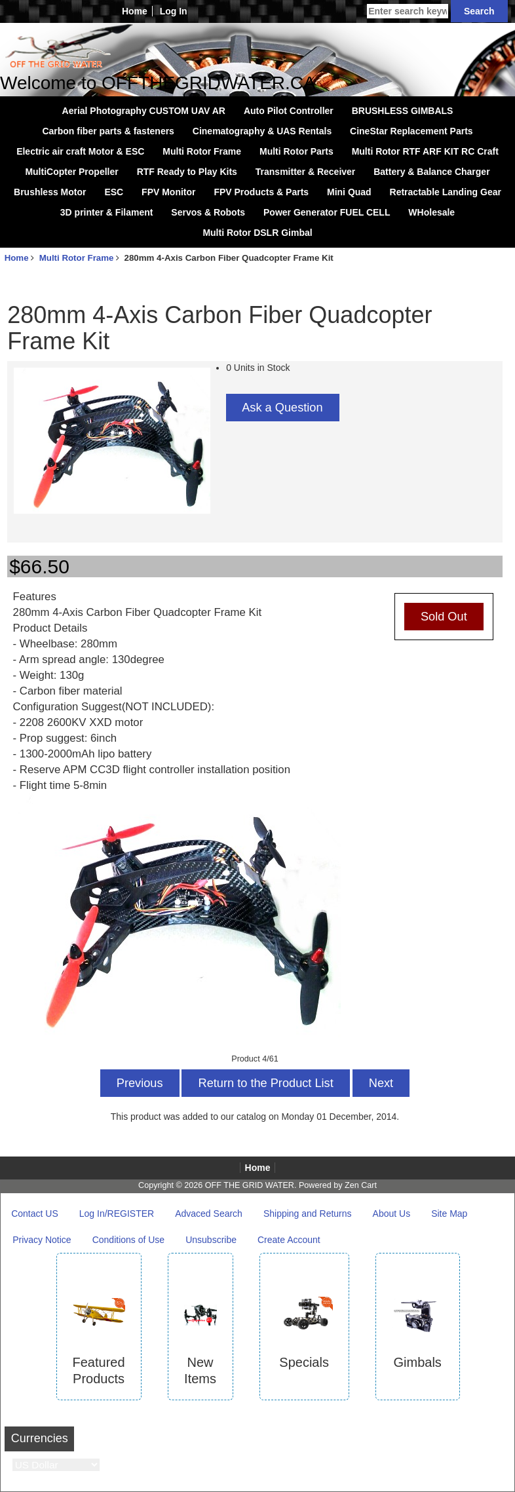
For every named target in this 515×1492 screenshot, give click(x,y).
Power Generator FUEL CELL (326, 212)
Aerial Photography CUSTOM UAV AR (143, 110)
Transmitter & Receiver (306, 171)
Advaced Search (208, 1213)
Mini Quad (349, 192)
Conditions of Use (128, 1239)
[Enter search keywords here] (407, 11)
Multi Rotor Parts (296, 151)
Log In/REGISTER (116, 1213)
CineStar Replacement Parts (411, 131)
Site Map (449, 1213)
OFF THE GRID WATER (249, 1185)
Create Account (289, 1239)
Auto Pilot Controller (289, 110)
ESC (113, 192)
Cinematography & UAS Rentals (262, 131)
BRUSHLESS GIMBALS (402, 110)
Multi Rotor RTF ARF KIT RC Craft (425, 151)
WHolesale (431, 212)
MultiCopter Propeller (71, 171)
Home (134, 11)
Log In (173, 11)
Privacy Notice (41, 1239)
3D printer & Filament (106, 212)
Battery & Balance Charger (431, 171)
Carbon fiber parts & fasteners (108, 131)
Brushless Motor (50, 192)
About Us (392, 1213)
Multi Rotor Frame (76, 258)
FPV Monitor (168, 192)
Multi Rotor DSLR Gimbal (257, 232)
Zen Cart (361, 1185)
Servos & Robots (208, 212)
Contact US (34, 1213)
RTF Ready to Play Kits (187, 171)
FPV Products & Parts (261, 192)
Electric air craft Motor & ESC (80, 151)
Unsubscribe (211, 1239)
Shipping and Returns (307, 1213)
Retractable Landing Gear (445, 192)
